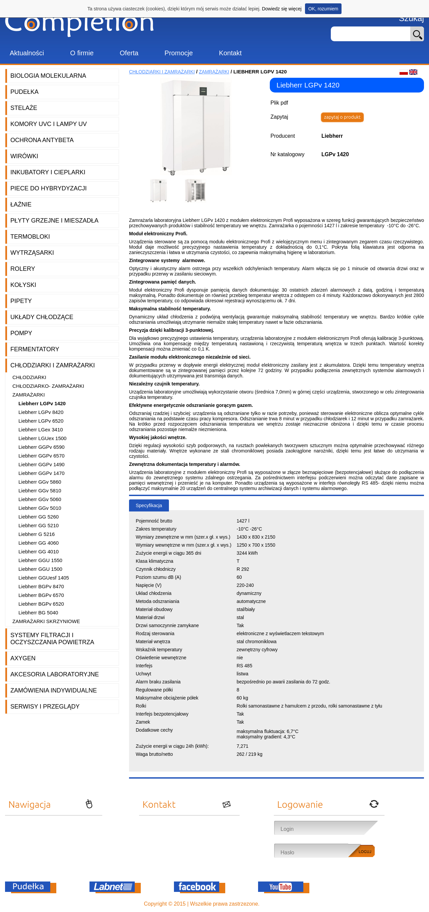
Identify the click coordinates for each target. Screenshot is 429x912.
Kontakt (230, 53)
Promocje (179, 53)
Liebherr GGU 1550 (40, 560)
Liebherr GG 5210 (38, 525)
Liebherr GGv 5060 (39, 499)
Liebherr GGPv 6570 (41, 456)
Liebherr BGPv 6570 (41, 595)
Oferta (129, 53)
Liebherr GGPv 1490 (41, 464)
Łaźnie (21, 204)
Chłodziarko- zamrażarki (48, 386)
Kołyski (23, 285)
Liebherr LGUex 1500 (42, 438)
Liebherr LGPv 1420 (42, 403)
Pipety (21, 301)
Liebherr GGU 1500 (40, 569)
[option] (160, 191)
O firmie (82, 53)
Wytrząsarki (32, 252)
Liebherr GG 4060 (38, 543)
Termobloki (30, 236)
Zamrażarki (28, 395)
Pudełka (24, 91)
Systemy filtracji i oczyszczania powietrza (52, 639)
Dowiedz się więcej (281, 8)
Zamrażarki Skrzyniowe (46, 621)
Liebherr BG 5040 (38, 612)
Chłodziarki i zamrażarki (52, 365)
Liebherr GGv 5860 (39, 482)
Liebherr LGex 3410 (40, 429)
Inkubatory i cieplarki (47, 172)
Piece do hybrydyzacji (48, 188)
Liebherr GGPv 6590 (41, 447)
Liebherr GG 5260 (38, 517)
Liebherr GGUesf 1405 (43, 578)
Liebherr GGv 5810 (39, 490)
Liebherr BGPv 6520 (41, 604)
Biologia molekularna (48, 75)
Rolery (22, 268)
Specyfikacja (149, 505)
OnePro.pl (273, 904)
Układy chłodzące (41, 317)
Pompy (21, 333)
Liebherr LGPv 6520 (40, 421)
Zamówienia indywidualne (53, 690)
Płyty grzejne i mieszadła (54, 220)
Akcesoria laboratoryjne (54, 674)
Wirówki (24, 156)
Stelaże (23, 108)
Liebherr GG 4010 (38, 551)
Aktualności (27, 53)
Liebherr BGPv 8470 (41, 586)
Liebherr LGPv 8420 (40, 412)
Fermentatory (34, 349)
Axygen (23, 658)
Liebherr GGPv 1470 (41, 473)
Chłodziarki (29, 377)
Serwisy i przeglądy (44, 706)
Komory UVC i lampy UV (48, 124)
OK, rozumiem (323, 8)
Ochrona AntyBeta (42, 140)
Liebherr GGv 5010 (39, 508)
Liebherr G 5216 (36, 534)
